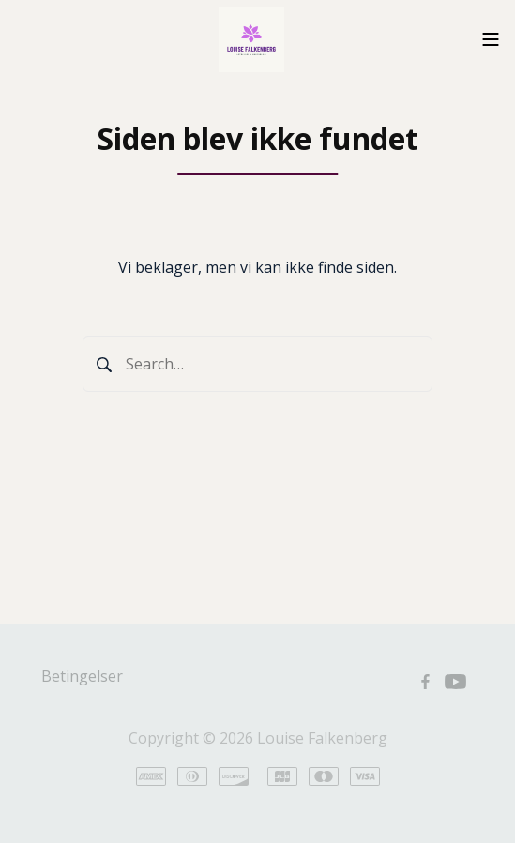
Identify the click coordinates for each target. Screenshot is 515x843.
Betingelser (82, 676)
